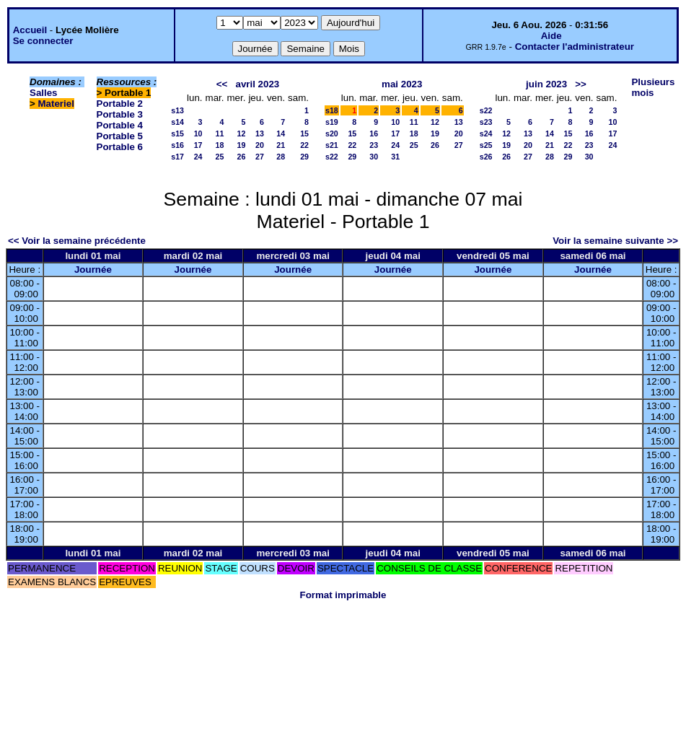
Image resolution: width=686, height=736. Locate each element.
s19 (331, 122)
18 (220, 145)
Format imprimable (343, 595)
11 (220, 133)
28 (280, 156)
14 (280, 133)
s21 (331, 145)
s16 (177, 145)
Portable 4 (120, 125)
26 (241, 156)
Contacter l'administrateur (574, 46)
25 (220, 156)
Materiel (56, 103)
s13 (177, 110)
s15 (177, 133)
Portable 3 (120, 114)
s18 (331, 110)
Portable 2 (120, 103)
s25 (486, 145)
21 (280, 145)
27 (259, 156)
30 (373, 156)
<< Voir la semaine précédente (77, 240)
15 (304, 133)
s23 (486, 122)
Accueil (30, 30)
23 (373, 145)
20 (259, 145)
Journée (93, 269)
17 (198, 145)
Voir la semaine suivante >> (615, 240)
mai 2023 (402, 84)
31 (395, 156)
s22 (331, 156)
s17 (177, 156)
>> (580, 84)
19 (241, 145)
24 (198, 156)
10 (198, 133)
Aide (551, 35)
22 (304, 145)
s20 (331, 133)
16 (373, 133)
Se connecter (43, 40)
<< (222, 84)
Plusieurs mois (652, 87)
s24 (486, 133)
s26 (486, 156)
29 (304, 156)
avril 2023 (257, 84)
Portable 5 (120, 136)
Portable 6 (120, 146)
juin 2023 (546, 84)
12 (241, 133)
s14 (177, 122)
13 (259, 133)
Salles (44, 92)
